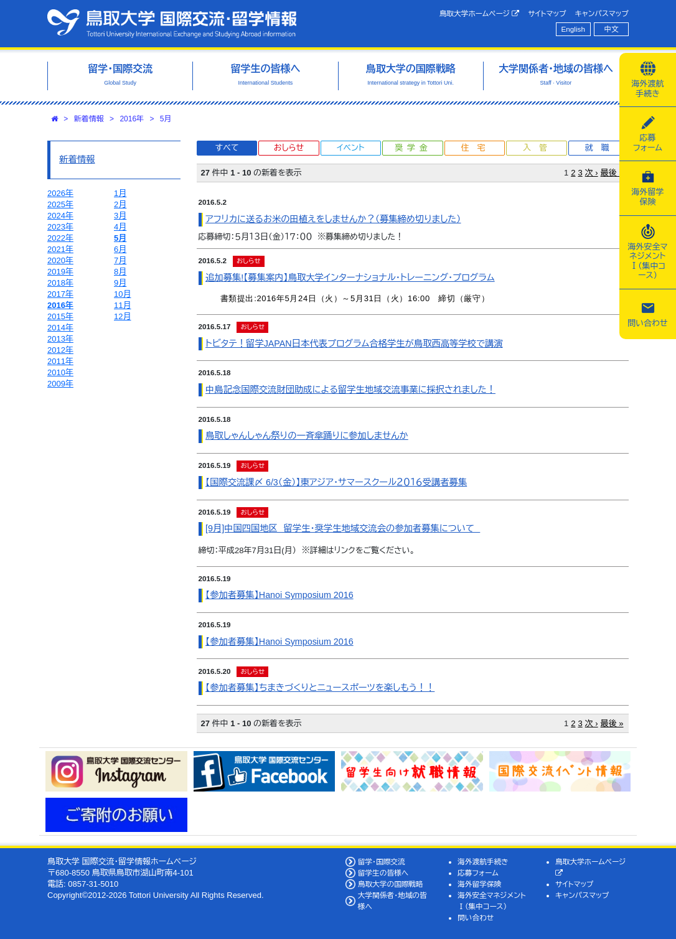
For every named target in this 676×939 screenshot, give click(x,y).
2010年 (60, 372)
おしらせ (289, 147)
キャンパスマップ (602, 13)
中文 (611, 29)
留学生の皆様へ (383, 873)
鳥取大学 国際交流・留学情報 (171, 23)
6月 (120, 249)
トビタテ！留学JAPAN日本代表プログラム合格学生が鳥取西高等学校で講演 (354, 343)
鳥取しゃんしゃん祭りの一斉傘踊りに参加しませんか (306, 436)
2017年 (60, 294)
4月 (120, 226)
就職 (600, 147)
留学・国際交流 (381, 861)
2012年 (60, 350)
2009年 (60, 383)
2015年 (60, 316)
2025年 (60, 204)
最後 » (612, 172)
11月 (122, 305)
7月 (120, 260)
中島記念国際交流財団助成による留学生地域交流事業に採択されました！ (350, 390)
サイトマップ (547, 13)
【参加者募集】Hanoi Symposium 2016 (279, 595)
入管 (539, 147)
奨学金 (413, 147)
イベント (350, 147)
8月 (120, 271)
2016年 (132, 118)
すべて (227, 147)
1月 (120, 193)
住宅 (477, 147)
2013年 (60, 338)
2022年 (60, 238)
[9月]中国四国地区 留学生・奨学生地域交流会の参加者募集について (342, 528)
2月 (120, 204)
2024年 (60, 215)
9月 (120, 282)
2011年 (60, 361)
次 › (591, 172)
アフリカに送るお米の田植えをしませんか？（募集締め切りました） (333, 219)
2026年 (60, 193)
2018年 (60, 282)
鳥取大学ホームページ (479, 13)
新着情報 (89, 118)
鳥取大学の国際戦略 (390, 884)
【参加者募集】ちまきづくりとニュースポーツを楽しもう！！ (319, 688)
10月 (122, 294)
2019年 (60, 271)
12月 (122, 316)
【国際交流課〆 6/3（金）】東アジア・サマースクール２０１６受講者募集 (336, 482)
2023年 (60, 226)
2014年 (60, 327)
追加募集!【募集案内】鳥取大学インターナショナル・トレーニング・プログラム (350, 278)
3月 (120, 215)
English (573, 29)
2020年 (60, 260)
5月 (166, 118)
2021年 (60, 249)
